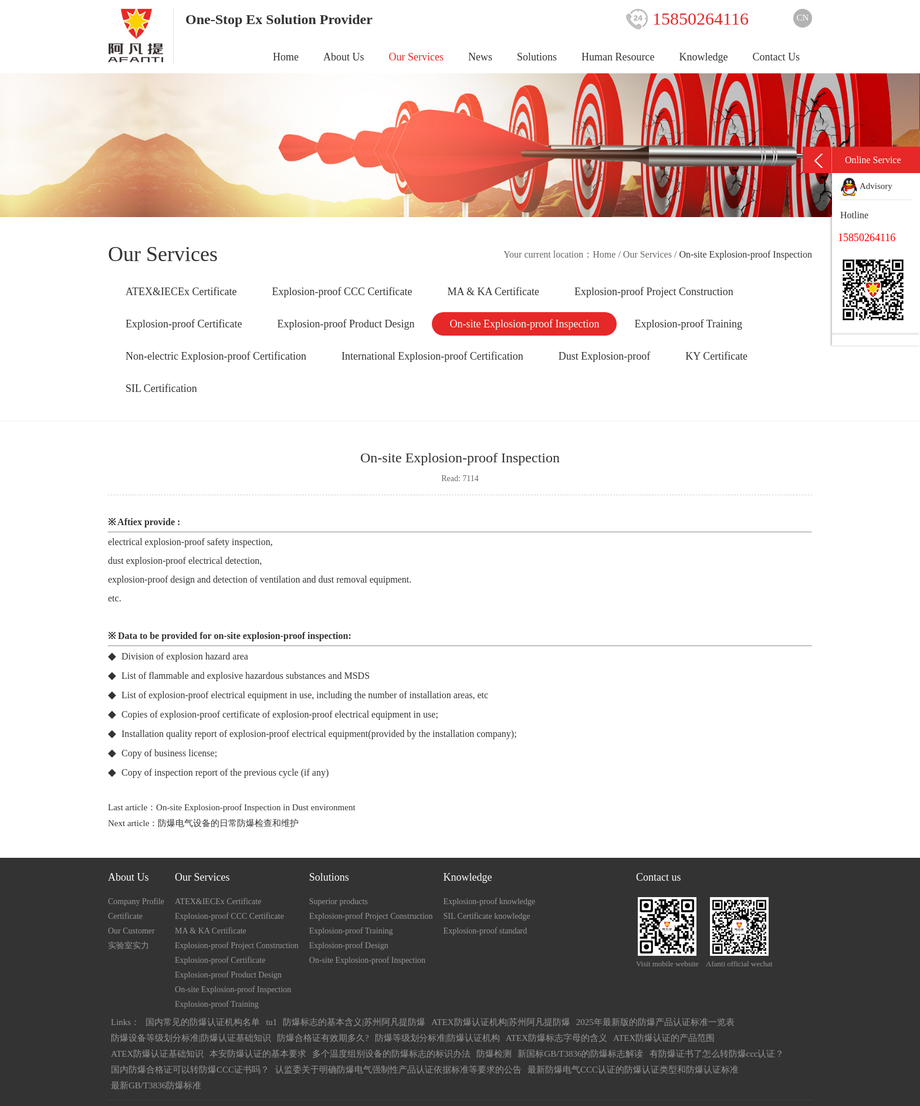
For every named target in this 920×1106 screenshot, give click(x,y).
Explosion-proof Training (688, 324)
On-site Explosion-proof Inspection (524, 324)
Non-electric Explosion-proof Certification (216, 356)
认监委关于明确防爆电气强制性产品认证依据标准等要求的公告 (398, 1069)
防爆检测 (494, 1053)
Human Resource (617, 57)
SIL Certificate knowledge (487, 916)
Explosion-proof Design (348, 945)
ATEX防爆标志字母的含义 (556, 1038)
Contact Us (776, 57)
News (480, 57)
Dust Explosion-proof (605, 356)
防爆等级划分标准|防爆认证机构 (437, 1038)
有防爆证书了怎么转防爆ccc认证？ (717, 1053)
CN (803, 17)
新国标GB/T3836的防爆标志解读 (580, 1053)
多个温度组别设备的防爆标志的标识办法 (391, 1053)
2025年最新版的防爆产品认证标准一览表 (655, 1022)
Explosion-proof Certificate (184, 324)
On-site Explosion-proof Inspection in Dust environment (256, 807)
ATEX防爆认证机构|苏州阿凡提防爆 (500, 1022)
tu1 (271, 1022)
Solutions (537, 57)
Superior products (338, 901)
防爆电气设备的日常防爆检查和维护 (228, 823)
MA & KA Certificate (493, 291)
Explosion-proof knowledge (490, 901)
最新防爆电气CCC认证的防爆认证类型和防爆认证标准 (633, 1069)
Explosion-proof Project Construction (653, 291)
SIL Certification (161, 388)
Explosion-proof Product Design (345, 324)
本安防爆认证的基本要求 (257, 1053)
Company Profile (136, 901)
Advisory (866, 186)
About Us (343, 57)
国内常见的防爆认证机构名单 (203, 1022)
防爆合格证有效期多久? (323, 1038)
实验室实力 (128, 945)
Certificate (125, 916)
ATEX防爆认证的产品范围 (664, 1038)
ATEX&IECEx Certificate (181, 291)
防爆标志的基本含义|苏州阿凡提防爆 (354, 1022)
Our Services (416, 57)
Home (286, 57)
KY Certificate (716, 356)
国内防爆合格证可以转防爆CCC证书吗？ (190, 1069)
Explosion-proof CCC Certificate (342, 291)
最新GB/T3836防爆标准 (156, 1085)
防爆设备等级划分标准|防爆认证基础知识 (191, 1038)
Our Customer (131, 930)
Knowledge (703, 57)
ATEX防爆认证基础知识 (157, 1053)
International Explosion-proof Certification (432, 356)
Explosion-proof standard (485, 930)
